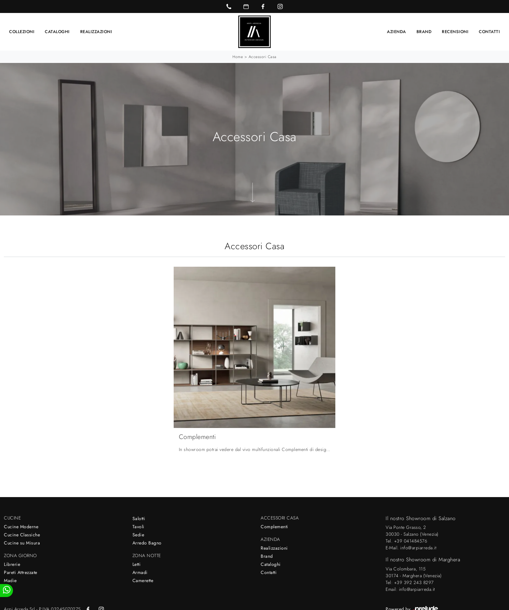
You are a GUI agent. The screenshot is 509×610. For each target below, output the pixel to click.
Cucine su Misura (22, 543)
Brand (424, 32)
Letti (136, 564)
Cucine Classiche (22, 534)
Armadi (140, 572)
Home (237, 57)
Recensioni (455, 32)
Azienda (396, 32)
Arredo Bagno (147, 543)
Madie (10, 580)
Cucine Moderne (21, 526)
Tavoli (138, 526)
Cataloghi (57, 32)
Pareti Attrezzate (20, 572)
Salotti (138, 518)
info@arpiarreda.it (418, 547)
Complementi (274, 526)
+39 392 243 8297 (414, 582)
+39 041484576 (411, 541)
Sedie (138, 534)
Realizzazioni (96, 32)
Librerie (12, 564)
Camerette (143, 580)
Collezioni (21, 32)
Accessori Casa (263, 57)
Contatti (489, 32)
